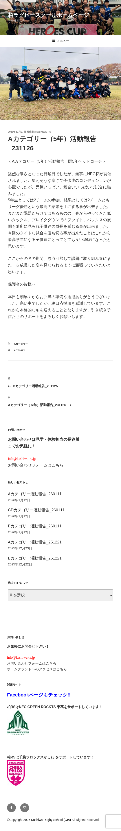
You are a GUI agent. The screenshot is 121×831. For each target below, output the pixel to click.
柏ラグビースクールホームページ (48, 15)
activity (19, 350)
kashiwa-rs (43, 131)
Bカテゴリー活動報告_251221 (35, 558)
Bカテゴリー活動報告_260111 (35, 526)
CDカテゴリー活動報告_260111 (36, 510)
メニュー (60, 41)
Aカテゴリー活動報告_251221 (35, 542)
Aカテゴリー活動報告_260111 (35, 494)
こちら (57, 465)
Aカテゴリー (21, 344)
